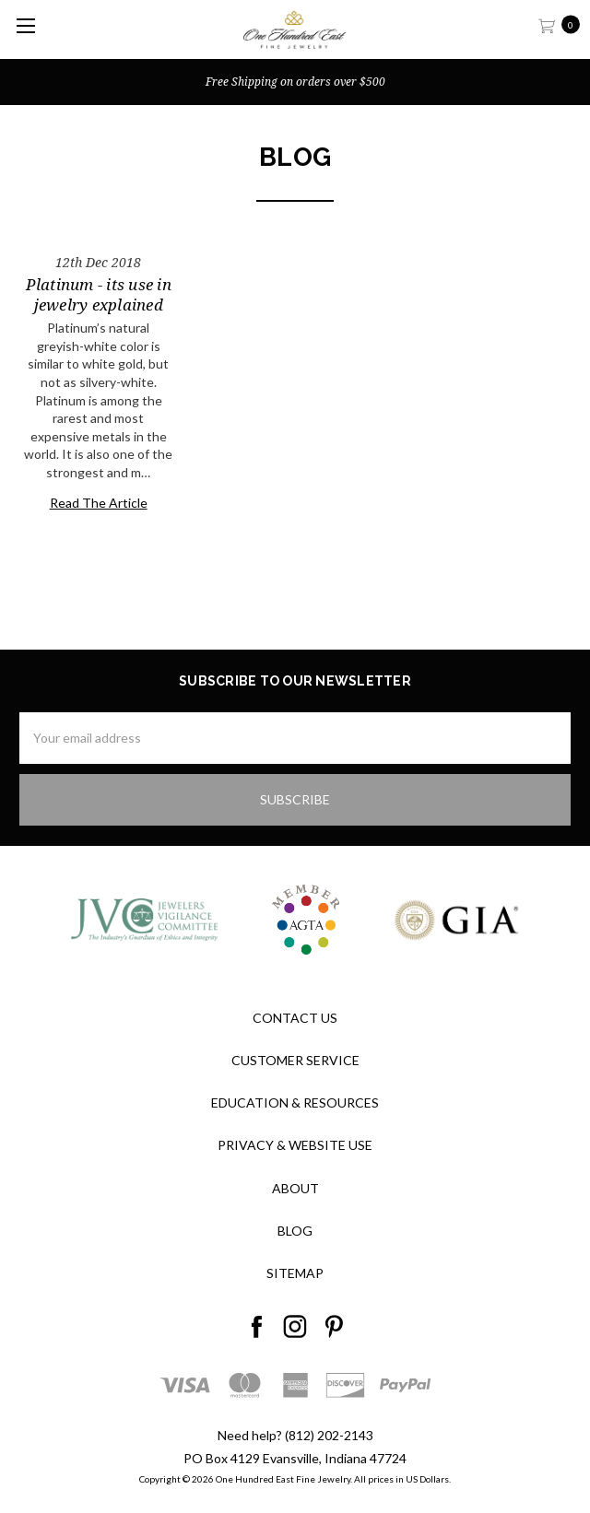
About (295, 1188)
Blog (295, 1230)
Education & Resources (295, 1102)
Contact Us (295, 1018)
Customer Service (295, 1060)
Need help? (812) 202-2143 (295, 1435)
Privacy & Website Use (295, 1145)
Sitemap (295, 1273)
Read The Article (99, 502)
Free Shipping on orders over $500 (295, 81)
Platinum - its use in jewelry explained (98, 294)
